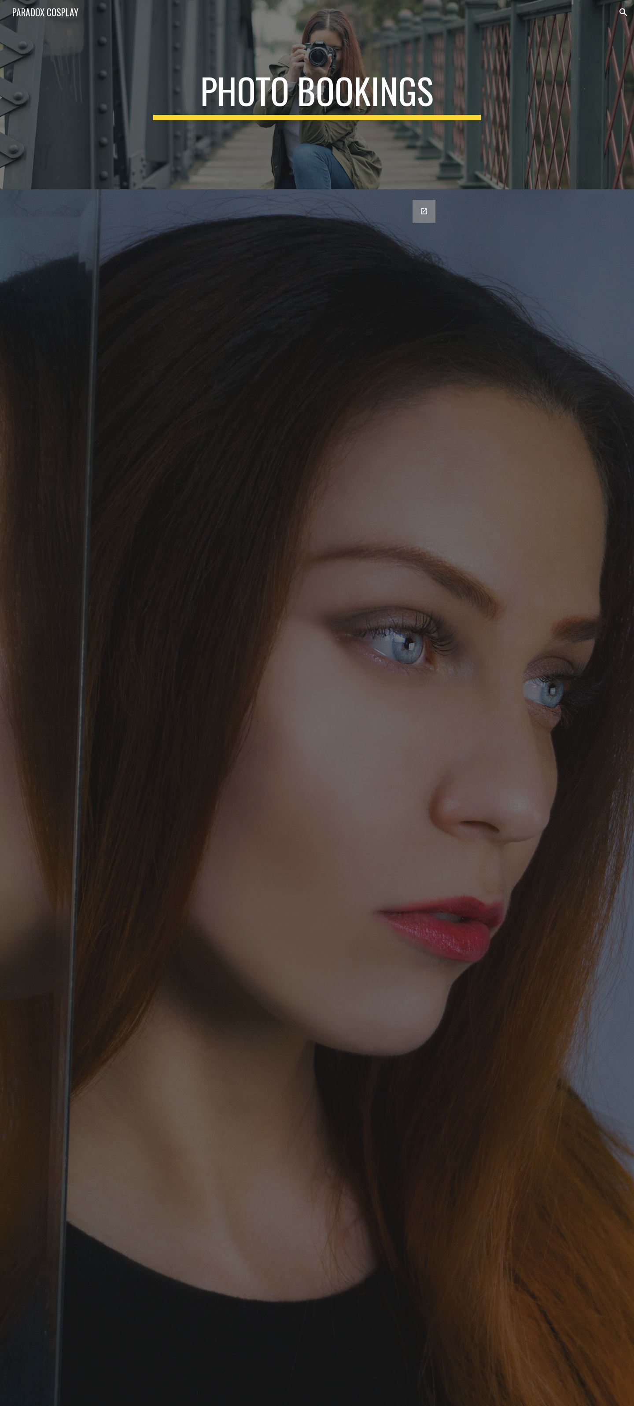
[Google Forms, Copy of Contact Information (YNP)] (317, 797)
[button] (623, 12)
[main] (317, 95)
